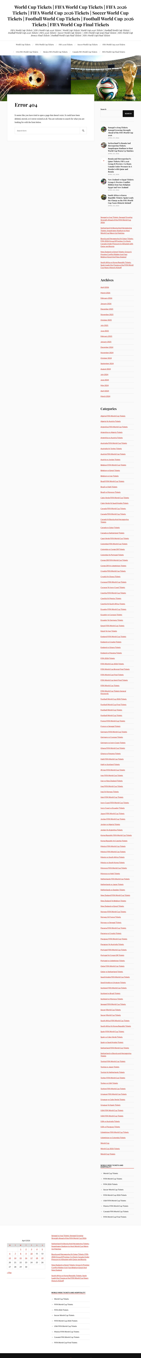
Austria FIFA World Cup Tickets (113, 454)
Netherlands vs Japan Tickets (112, 884)
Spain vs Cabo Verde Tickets (112, 1037)
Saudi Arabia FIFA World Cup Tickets (115, 977)
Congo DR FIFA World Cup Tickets (114, 560)
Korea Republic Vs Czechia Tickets (114, 841)
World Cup (105, 1143)
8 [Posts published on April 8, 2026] (20, 1254)
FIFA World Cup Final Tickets (113, 52)
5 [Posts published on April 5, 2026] (42, 1249)
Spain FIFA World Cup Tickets (112, 1031)
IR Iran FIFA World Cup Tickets (113, 770)
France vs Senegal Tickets (110, 726)
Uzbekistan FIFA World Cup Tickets (115, 1132)
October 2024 (106, 358)
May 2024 (105, 385)
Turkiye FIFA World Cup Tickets (113, 1088)
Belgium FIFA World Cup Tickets (113, 465)
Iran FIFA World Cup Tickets (112, 775)
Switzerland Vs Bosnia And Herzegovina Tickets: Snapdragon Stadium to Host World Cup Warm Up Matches (116, 230)
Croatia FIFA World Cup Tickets (113, 571)
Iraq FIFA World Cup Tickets (112, 786)
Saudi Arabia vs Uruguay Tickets (113, 982)
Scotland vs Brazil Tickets (110, 993)
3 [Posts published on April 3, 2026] (31, 1249)
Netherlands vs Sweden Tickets (113, 890)
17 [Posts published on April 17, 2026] (31, 1258)
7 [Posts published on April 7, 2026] (15, 1254)
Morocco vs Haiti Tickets (110, 873)
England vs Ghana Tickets (111, 647)
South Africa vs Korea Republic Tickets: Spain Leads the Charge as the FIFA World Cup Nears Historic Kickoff (117, 265)
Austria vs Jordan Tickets (110, 459)
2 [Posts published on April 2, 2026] (26, 1249)
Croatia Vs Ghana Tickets (110, 576)
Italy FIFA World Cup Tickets (112, 797)
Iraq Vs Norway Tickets (110, 792)
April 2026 (105, 287)
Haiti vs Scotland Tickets (110, 764)
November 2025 (107, 314)
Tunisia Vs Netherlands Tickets (113, 1072)
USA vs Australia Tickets (110, 1121)
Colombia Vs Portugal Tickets (112, 555)
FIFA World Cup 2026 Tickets (114, 44)
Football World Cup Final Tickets (113, 704)
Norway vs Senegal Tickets (111, 922)
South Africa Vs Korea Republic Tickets (116, 1026)
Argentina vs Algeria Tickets (111, 432)
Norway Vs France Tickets (111, 917)
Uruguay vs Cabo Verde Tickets (113, 1099)
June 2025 (105, 331)
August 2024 (106, 369)
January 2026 (106, 303)
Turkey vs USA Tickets (109, 1083)
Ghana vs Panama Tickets (111, 753)
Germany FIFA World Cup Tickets (114, 732)
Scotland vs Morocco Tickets (112, 999)
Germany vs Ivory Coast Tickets (113, 743)
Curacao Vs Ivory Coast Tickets (113, 587)
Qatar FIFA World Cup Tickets (112, 966)
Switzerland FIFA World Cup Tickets (115, 1048)
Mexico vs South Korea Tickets (113, 862)
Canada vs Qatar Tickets (110, 527)
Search (103, 109)
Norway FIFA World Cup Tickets (113, 911)
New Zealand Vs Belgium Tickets (113, 901)
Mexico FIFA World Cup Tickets (55, 52)
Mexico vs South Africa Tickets (113, 857)
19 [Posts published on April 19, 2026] (42, 1258)
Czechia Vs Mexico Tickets (111, 598)
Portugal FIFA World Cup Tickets (114, 950)
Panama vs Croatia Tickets (111, 933)
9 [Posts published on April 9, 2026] (26, 1254)
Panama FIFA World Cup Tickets (113, 928)
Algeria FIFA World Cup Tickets (113, 416)
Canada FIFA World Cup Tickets (85, 52)
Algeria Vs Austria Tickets (111, 421)
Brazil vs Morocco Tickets (110, 492)
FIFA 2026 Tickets (66, 44)
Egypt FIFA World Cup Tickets (112, 626)
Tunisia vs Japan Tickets (110, 1067)
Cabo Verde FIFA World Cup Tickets (115, 498)
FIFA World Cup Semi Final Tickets (114, 680)
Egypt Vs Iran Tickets (109, 631)
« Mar (9, 1272)
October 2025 (106, 320)
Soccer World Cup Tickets (88, 44)
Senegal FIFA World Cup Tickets (113, 1004)
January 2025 (106, 342)
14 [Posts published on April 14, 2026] (15, 1258)
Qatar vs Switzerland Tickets (112, 971)
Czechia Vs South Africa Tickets (113, 604)
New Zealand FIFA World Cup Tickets (115, 895)
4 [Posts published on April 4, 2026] (36, 1249)
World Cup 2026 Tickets (110, 1148)
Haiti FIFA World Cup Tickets (112, 759)
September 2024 (107, 363)
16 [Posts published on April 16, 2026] (26, 1258)
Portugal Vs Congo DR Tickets (112, 955)
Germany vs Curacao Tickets (112, 737)
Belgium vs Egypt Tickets (110, 470)
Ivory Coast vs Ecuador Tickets (113, 808)
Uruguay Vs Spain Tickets (110, 1105)
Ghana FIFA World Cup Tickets (113, 748)
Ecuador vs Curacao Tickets (111, 615)
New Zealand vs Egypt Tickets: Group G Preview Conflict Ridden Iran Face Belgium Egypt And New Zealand (116, 254)
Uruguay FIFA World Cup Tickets (114, 1094)
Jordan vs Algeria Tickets (110, 824)
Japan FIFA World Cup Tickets (112, 813)
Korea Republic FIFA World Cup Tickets (116, 835)
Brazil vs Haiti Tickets (109, 487)
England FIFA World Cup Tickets (113, 636)
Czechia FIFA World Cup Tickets (113, 593)
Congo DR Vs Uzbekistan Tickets (113, 566)
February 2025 (106, 336)
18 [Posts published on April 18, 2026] (37, 1258)
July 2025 (104, 325)
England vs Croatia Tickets (111, 642)
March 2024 (105, 396)
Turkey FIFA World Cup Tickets (113, 1078)
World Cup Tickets (23, 44)
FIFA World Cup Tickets (44, 44)
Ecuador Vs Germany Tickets (112, 620)
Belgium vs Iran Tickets (110, 476)
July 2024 (104, 374)
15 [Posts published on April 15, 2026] (21, 1258)
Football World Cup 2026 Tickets (114, 699)
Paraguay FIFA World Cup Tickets (114, 939)
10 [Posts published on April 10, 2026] (31, 1254)
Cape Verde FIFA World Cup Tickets (115, 538)
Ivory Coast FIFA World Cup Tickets (115, 802)
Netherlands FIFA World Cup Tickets (115, 879)
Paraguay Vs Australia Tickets (112, 944)
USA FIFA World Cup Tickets (27, 52)
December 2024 (107, 347)
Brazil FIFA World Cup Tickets (112, 481)
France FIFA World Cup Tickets (113, 721)
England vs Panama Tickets (111, 653)
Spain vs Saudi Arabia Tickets (112, 1042)
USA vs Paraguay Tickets (110, 1127)
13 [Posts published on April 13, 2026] (10, 1258)
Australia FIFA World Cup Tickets (114, 443)
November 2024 (107, 352)
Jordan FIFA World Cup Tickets (113, 819)
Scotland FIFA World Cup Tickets (114, 988)
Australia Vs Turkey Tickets (111, 448)
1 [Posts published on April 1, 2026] (20, 1249)
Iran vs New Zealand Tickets (112, 781)
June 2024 (105, 380)
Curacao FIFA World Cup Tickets (113, 582)
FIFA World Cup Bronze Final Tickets (115, 669)
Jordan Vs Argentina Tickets (112, 830)
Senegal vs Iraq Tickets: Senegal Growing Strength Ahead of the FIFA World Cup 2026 (116, 219)
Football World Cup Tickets (111, 710)
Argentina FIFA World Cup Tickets (114, 427)
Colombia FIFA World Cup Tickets (114, 544)
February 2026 (106, 298)
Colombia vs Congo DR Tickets (113, 549)
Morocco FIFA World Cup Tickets (114, 868)
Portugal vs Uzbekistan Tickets (113, 960)
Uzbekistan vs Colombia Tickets (113, 1137)
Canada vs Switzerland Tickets (112, 533)
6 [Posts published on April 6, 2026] (9, 1254)
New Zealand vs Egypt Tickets (112, 906)
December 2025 (107, 309)
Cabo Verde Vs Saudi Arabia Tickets (114, 503)
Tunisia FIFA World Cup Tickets (113, 1061)
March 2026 (105, 293)
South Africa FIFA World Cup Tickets (115, 1020)
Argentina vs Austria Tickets (112, 438)
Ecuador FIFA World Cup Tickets (113, 609)
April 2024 (105, 391)
